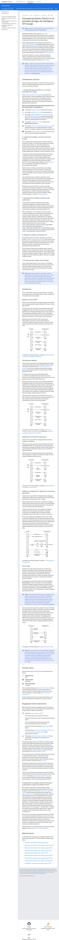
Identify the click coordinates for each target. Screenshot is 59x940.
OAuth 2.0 (43, 33)
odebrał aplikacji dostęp (36, 713)
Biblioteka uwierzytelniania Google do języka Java (36, 842)
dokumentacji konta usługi (48, 604)
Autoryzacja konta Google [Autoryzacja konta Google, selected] (8, 8)
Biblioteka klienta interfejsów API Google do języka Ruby (38, 855)
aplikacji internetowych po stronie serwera (41, 114)
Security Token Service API (44, 688)
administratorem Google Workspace (41, 775)
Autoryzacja (44, 15)
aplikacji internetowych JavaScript (33, 116)
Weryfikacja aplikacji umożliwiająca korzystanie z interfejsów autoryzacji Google (34, 8)
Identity (7, 2)
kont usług (43, 760)
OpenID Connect (46, 60)
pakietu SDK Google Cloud (28, 794)
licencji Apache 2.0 (42, 870)
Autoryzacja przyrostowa (42, 194)
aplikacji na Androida (36, 110)
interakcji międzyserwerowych (38, 131)
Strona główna (25, 15)
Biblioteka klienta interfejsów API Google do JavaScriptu (38, 860)
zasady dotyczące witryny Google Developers (36, 872)
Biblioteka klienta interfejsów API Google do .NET (36, 853)
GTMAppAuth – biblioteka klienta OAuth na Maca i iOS (37, 863)
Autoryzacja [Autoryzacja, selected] (30, 1)
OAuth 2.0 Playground (49, 52)
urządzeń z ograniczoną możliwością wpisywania (42, 126)
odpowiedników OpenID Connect (37, 751)
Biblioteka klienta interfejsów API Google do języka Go (37, 850)
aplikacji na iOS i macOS (36, 112)
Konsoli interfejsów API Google (29, 44)
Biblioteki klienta (36, 73)
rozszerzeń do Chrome (36, 122)
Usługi (31, 15)
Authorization (6, 6)
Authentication (19, 1)
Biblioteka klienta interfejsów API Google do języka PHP (38, 858)
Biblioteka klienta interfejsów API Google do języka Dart (38, 848)
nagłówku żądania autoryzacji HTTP (35, 239)
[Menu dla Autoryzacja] (34, 1)
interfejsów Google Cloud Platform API (40, 736)
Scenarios (51, 162)
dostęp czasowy (46, 726)
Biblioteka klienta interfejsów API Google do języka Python (38, 845)
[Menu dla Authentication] (24, 1)
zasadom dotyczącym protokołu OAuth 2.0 (37, 30)
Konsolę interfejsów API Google (33, 95)
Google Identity (37, 15)
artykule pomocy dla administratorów (39, 828)
